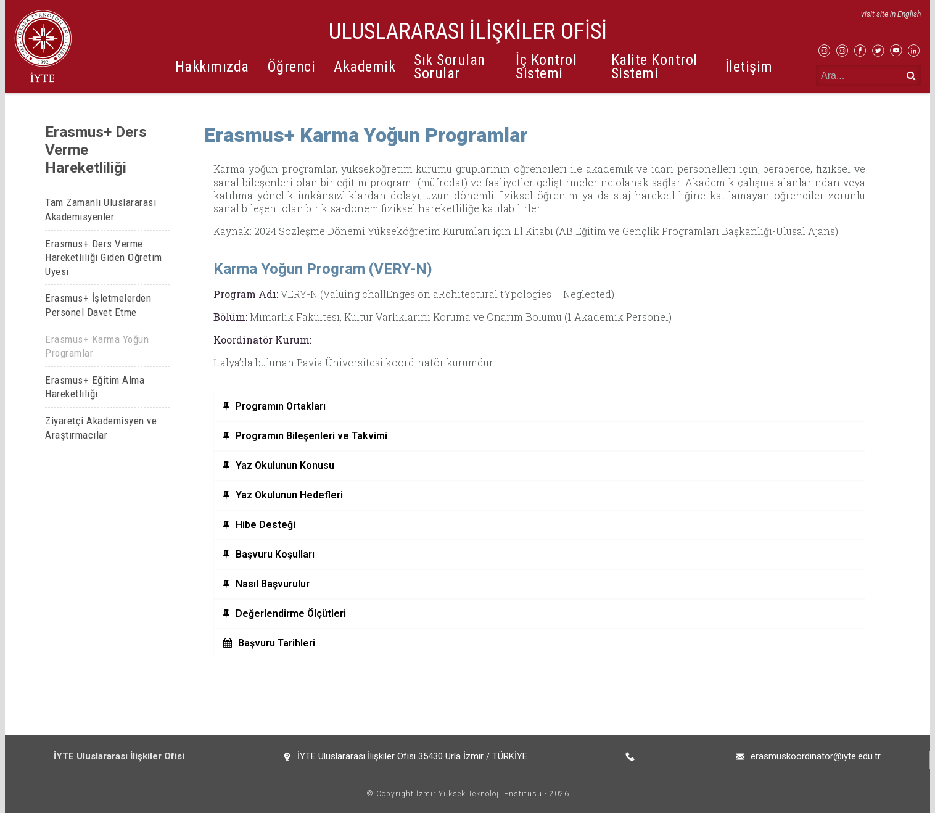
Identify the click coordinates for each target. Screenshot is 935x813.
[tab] (539, 406)
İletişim (749, 66)
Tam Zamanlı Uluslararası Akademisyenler (100, 209)
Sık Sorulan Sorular (449, 66)
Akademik (364, 66)
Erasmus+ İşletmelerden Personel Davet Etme (98, 305)
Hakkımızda (212, 66)
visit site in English (891, 14)
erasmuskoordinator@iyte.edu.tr (816, 756)
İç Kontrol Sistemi (546, 66)
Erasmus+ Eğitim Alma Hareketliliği (94, 387)
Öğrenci (292, 66)
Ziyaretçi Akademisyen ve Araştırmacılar (101, 428)
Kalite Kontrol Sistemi (654, 66)
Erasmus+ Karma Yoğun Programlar (97, 346)
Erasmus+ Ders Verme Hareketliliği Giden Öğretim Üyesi (103, 257)
